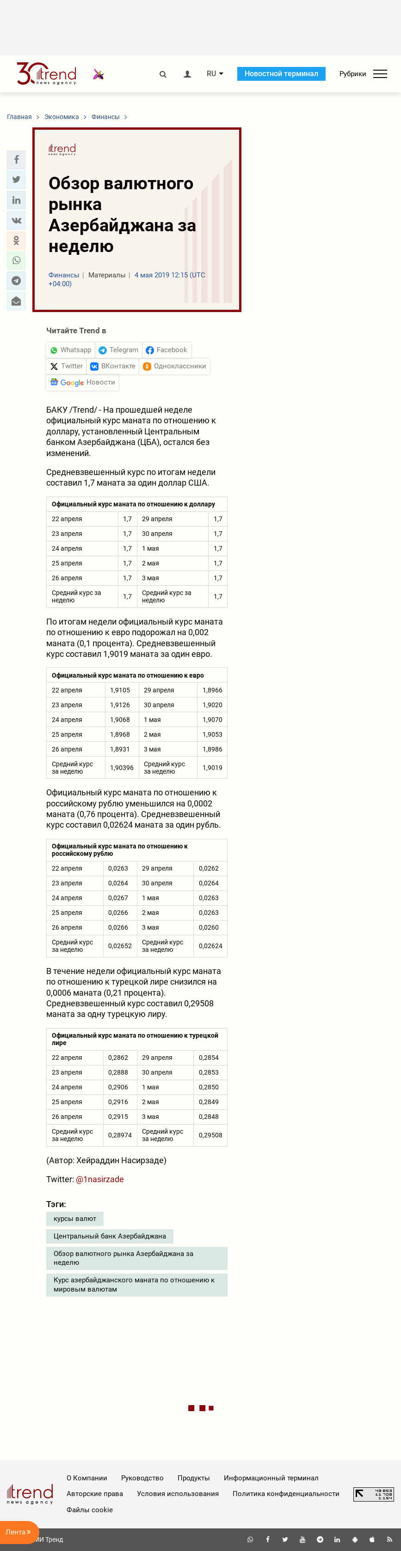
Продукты (194, 1478)
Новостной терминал (281, 73)
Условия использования (178, 1494)
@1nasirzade (100, 1179)
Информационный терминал (271, 1478)
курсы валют (75, 1218)
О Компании (87, 1478)
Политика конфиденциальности (286, 1494)
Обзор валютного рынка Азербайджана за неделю (123, 1258)
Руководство (142, 1478)
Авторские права (95, 1494)
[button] (16, 160)
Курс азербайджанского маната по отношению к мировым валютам (134, 1284)
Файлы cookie (90, 1510)
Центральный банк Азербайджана (110, 1236)
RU (211, 74)
